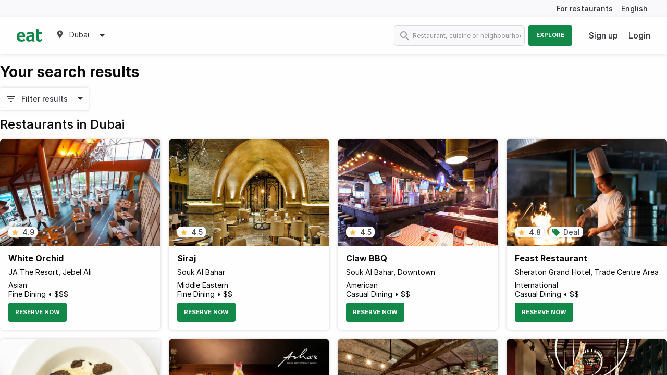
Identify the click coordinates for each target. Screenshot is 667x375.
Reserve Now (37, 312)
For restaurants (585, 8)
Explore (550, 35)
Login (639, 35)
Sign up (603, 35)
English (634, 8)
